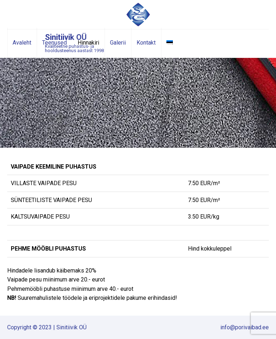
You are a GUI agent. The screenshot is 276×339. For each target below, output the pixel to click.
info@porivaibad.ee (244, 327)
